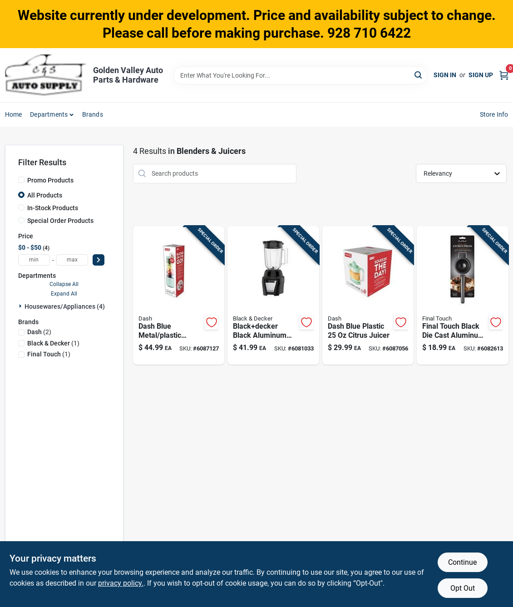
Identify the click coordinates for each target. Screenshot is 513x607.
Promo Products (50, 180)
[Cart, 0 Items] (503, 75)
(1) (53, 343)
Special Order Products (60, 220)
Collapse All (64, 284)
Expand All (64, 294)
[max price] (72, 260)
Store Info (494, 114)
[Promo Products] (21, 180)
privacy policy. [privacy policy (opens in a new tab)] (120, 583)
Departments (49, 114)
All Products (44, 195)
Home (13, 114)
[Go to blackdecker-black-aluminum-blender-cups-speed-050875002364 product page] (273, 295)
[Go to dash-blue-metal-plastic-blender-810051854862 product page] (178, 295)
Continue (462, 562)
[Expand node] (21, 306)
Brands (92, 114)
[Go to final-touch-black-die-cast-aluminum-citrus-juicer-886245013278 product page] (462, 295)
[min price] (34, 260)
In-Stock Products (52, 208)
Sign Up (481, 75)
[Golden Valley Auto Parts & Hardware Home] (46, 75)
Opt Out (462, 588)
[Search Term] (300, 75)
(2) (39, 332)
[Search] (418, 74)
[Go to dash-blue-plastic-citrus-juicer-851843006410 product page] (368, 295)
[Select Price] (98, 260)
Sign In (445, 75)
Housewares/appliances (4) (65, 306)
